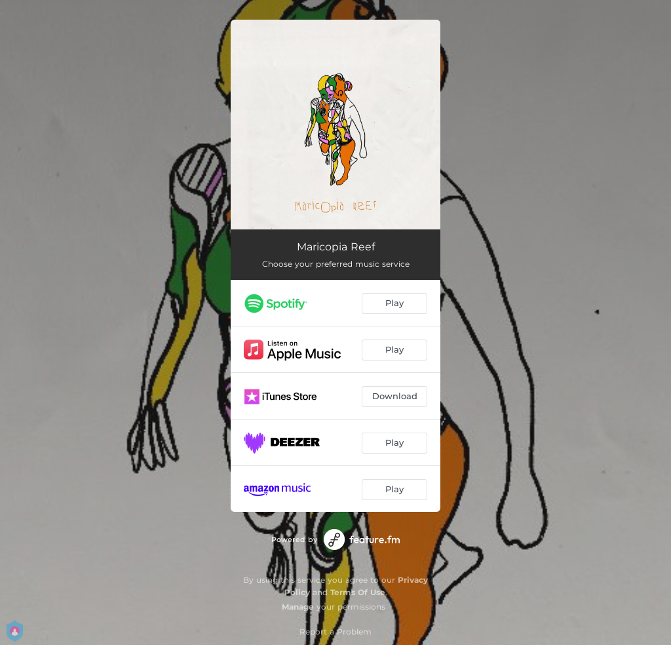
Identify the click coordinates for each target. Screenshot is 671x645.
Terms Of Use (357, 592)
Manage (298, 607)
